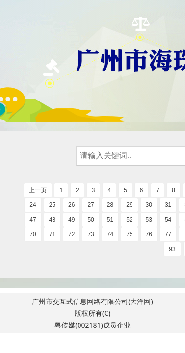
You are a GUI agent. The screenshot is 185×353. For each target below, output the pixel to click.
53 (149, 219)
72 (71, 234)
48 (52, 219)
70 (32, 234)
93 (172, 249)
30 (149, 205)
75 (129, 234)
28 (110, 205)
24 (32, 205)
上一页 (38, 190)
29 (129, 205)
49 (71, 219)
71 (52, 234)
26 (71, 205)
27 (90, 205)
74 (110, 234)
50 (90, 219)
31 (168, 205)
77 (168, 234)
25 (52, 205)
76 (149, 234)
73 (90, 234)
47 (32, 219)
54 (168, 219)
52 (129, 219)
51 (110, 219)
